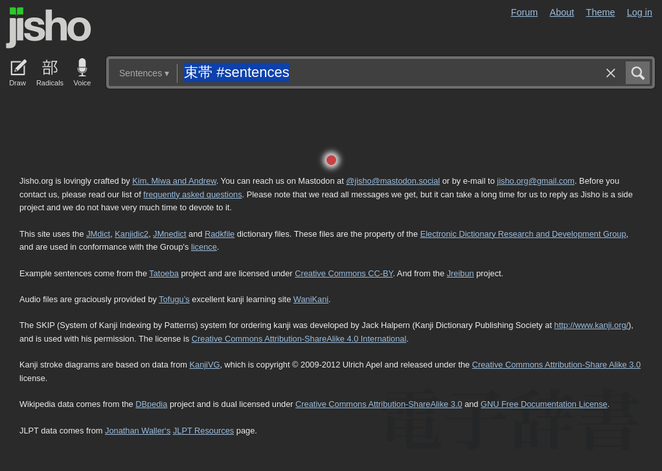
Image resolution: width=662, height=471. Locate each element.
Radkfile (219, 234)
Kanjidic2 (131, 234)
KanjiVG (204, 364)
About (562, 12)
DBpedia (151, 404)
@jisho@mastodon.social (393, 181)
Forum (524, 12)
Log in (639, 12)
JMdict (98, 234)
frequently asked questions (192, 194)
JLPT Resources (203, 430)
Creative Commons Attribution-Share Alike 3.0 (556, 364)
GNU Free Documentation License (544, 404)
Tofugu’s (174, 299)
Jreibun (460, 273)
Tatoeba (164, 273)
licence (204, 247)
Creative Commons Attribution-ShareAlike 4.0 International (299, 339)
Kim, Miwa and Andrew (174, 181)
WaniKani (310, 299)
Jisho (48, 28)
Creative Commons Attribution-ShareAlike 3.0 (378, 404)
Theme (600, 12)
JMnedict (169, 234)
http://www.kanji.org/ (591, 325)
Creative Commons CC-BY (344, 273)
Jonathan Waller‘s (137, 430)
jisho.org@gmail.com (536, 181)
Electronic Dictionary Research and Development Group (523, 234)
